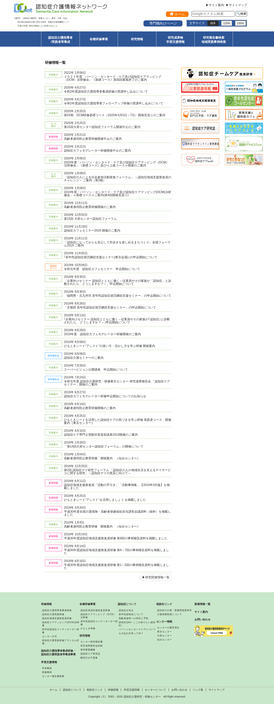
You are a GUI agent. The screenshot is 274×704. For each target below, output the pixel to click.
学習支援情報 (49, 662)
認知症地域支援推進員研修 (57, 618)
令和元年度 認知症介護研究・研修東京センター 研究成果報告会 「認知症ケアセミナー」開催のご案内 (117, 383)
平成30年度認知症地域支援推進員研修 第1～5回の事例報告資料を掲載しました (116, 566)
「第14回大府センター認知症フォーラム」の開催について (103, 446)
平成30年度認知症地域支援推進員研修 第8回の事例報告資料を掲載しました (115, 538)
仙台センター (164, 639)
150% (240, 23)
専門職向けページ (163, 23)
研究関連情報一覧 (157, 577)
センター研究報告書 (91, 641)
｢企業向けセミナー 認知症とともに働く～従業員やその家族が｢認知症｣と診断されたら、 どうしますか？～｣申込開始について (117, 321)
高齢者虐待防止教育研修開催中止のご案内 (93, 138)
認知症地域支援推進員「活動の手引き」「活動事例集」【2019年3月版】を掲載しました (117, 486)
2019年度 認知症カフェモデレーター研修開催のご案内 (102, 334)
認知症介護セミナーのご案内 (84, 357)
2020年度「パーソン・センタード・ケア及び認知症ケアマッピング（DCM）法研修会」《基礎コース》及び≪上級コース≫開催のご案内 (116, 164)
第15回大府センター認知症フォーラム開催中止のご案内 (102, 127)
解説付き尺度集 (89, 657)
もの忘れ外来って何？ (131, 633)
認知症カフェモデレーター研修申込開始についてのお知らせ (105, 396)
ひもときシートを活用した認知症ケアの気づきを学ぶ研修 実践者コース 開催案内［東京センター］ (117, 421)
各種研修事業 (99, 39)
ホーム (53, 689)
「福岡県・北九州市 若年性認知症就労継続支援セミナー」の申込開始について (117, 295)
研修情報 (46, 604)
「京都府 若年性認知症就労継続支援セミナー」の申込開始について (110, 307)
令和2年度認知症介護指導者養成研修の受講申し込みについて (106, 91)
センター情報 (164, 621)
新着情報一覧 (202, 604)
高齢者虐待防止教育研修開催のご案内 (90, 207)
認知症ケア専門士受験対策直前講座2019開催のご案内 (101, 434)
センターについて (155, 689)
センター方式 (49, 636)
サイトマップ (217, 689)
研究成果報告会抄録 (91, 645)
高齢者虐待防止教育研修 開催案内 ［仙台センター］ (102, 458)
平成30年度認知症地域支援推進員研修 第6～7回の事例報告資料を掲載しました (116, 551)
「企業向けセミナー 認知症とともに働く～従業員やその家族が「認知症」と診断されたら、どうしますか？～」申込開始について (117, 282)
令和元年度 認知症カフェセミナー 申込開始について (102, 269)
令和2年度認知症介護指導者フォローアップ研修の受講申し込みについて (113, 103)
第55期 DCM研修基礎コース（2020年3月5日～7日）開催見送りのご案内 (114, 115)
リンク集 (198, 689)
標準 (213, 23)
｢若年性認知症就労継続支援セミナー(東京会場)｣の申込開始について (110, 257)
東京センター (164, 631)
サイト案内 (201, 611)
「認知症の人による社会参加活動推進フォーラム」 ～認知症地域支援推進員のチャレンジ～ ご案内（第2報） (117, 179)
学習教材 (47, 668)
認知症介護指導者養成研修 (57, 610)
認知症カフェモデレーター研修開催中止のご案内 (97, 150)
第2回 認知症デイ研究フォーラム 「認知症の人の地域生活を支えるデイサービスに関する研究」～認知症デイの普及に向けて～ (117, 471)
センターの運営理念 (168, 627)
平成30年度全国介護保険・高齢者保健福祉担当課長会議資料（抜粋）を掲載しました (117, 513)
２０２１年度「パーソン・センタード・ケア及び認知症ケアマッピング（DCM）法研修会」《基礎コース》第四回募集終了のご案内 (112, 78)
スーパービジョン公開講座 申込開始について (96, 369)
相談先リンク (164, 604)
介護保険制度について (169, 614)
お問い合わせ (202, 619)
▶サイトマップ (236, 5)
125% (226, 23)
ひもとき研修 (87, 628)
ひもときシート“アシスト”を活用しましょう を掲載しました (105, 499)
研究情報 (137, 39)
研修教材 (47, 672)
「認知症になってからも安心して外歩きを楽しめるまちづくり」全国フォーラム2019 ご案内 (117, 244)
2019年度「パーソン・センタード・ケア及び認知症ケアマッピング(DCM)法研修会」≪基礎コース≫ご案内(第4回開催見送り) (117, 193)
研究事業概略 (87, 649)
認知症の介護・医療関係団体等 (174, 610)
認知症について (127, 604)
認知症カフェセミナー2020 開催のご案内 (92, 230)
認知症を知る (126, 610)
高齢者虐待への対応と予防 (133, 618)
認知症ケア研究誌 (90, 653)
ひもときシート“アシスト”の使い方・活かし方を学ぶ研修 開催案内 (109, 346)
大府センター (164, 635)
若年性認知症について (131, 614)
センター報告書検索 (53, 676)
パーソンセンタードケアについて (137, 629)
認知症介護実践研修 (53, 614)
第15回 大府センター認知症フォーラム (90, 218)
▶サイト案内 (215, 5)
